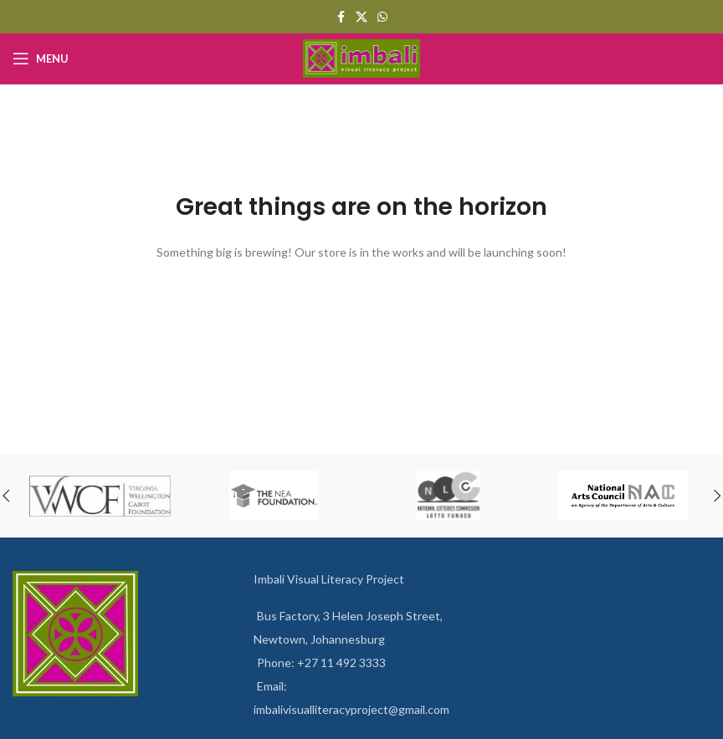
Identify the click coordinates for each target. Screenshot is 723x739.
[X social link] (361, 17)
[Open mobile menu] (40, 58)
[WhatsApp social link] (382, 17)
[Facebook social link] (341, 17)
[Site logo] (361, 57)
